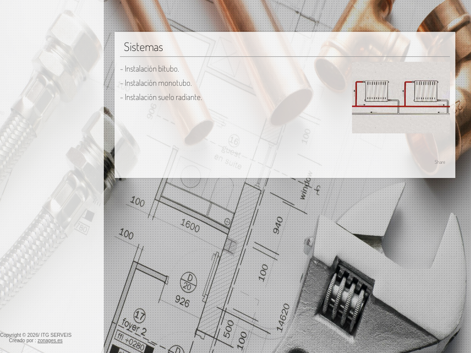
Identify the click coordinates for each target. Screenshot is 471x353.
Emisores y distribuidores (47, 179)
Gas (10, 103)
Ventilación (21, 265)
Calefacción (22, 117)
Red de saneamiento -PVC (45, 293)
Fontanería (21, 89)
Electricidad (22, 75)
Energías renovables (35, 279)
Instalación (26, 136)
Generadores (29, 150)
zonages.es (50, 340)
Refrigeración (25, 198)
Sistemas (23, 164)
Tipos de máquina (36, 231)
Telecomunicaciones (36, 308)
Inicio (13, 60)
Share (440, 162)
